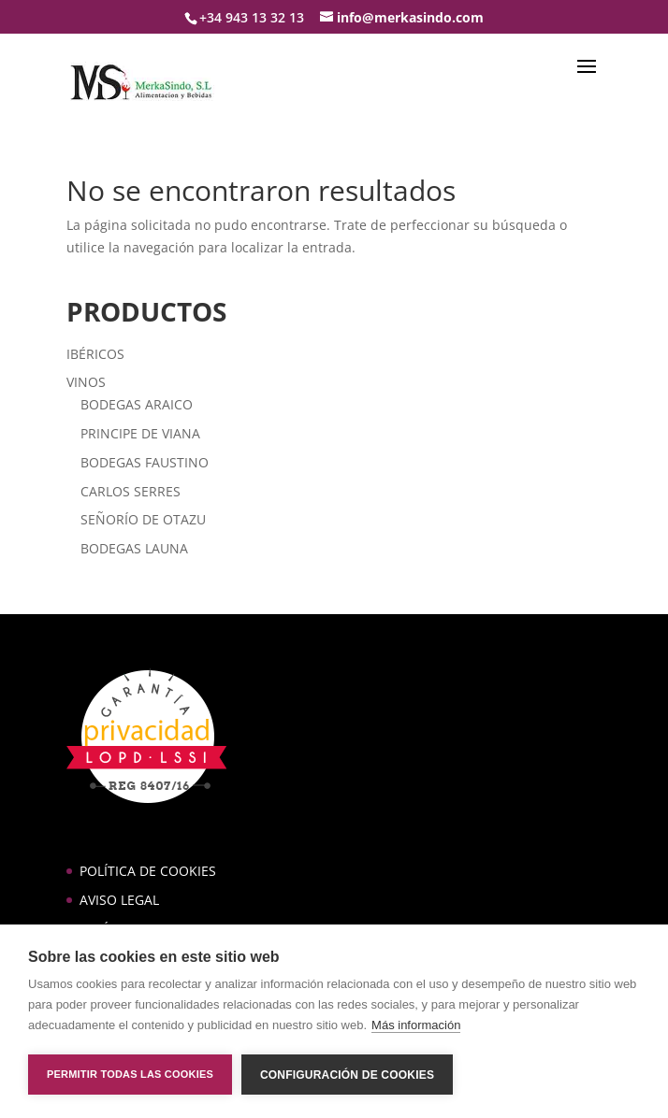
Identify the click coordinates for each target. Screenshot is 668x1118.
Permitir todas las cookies (130, 1074)
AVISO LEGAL (119, 900)
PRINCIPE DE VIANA (140, 433)
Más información (415, 1025)
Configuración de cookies (347, 1075)
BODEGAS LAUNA (134, 548)
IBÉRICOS (95, 354)
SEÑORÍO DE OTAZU (143, 519)
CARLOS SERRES (130, 491)
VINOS (86, 382)
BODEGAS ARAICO (136, 404)
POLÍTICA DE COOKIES (148, 871)
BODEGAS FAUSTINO (144, 462)
